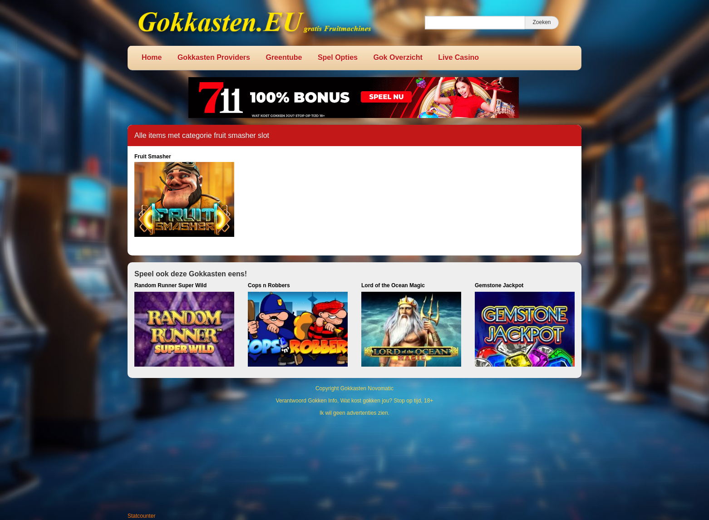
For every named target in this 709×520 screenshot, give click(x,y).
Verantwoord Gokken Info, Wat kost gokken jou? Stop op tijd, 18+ (354, 400)
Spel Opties (338, 57)
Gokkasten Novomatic (367, 388)
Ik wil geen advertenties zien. (354, 413)
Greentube (284, 57)
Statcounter (141, 516)
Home (152, 57)
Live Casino (458, 57)
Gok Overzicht (397, 57)
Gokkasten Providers (213, 57)
